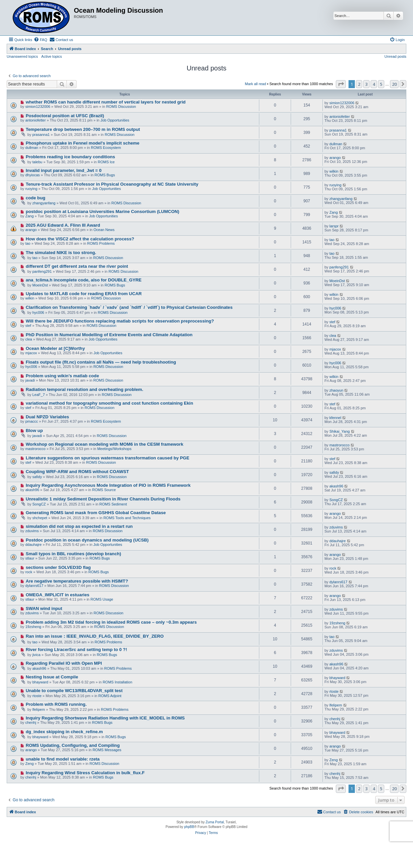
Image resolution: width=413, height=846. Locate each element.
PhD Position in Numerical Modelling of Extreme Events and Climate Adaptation (109, 334)
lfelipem (38, 709)
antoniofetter (35, 120)
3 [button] (366, 84)
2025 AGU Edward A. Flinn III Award (63, 225)
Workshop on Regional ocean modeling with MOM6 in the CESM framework (104, 444)
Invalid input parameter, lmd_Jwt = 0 (64, 170)
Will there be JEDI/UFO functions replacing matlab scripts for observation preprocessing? (120, 321)
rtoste (37, 696)
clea (28, 339)
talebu (37, 162)
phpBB (189, 827)
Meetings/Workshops (114, 449)
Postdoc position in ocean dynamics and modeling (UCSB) (87, 540)
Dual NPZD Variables (47, 416)
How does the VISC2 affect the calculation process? (80, 238)
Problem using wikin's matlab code (62, 375)
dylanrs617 (34, 586)
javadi (30, 380)
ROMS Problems (101, 243)
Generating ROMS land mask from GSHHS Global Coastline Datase (96, 512)
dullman (31, 148)
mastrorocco (35, 449)
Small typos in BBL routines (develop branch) (73, 553)
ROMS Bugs (105, 175)
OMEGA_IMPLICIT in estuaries (58, 594)
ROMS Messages (107, 750)
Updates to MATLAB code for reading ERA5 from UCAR (84, 293)
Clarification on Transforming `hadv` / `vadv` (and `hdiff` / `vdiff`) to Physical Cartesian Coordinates (129, 307)
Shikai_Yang (339, 431)
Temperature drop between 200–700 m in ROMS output (83, 129)
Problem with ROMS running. (56, 704)
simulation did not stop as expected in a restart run (79, 526)
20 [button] (394, 84)
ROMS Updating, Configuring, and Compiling (73, 745)
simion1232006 (37, 106)
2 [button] (359, 84)
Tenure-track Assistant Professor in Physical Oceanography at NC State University (112, 184)
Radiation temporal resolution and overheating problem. (84, 389)
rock (28, 572)
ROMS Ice (106, 162)
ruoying (31, 189)
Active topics (51, 56)
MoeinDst (40, 285)
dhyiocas (32, 175)
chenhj (30, 722)
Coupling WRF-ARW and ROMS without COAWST (77, 471)
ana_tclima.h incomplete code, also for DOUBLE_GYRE (84, 279)
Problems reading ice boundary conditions (70, 156)
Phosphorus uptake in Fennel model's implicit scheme (82, 143)
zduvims (32, 531)
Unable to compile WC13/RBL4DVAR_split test (74, 690)
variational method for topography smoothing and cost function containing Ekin (109, 403)
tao (27, 243)
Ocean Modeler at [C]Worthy (55, 348)
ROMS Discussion (121, 106)
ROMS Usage (102, 599)
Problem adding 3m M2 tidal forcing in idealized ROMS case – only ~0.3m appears (111, 622)
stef (28, 326)
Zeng (29, 764)
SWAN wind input (44, 608)
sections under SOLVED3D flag (58, 567)
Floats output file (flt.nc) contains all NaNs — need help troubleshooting (101, 362)
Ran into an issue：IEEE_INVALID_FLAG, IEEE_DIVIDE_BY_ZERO (95, 636)
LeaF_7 (38, 395)
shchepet (39, 518)
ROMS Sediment (113, 504)
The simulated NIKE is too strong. (61, 252)
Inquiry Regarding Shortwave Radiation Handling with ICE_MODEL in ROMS (105, 717)
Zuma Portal (214, 822)
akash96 (32, 490)
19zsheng (33, 627)
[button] (341, 84)
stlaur (29, 558)
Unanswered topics (22, 56)
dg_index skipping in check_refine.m (64, 731)
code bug (35, 197)
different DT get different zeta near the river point (77, 266)
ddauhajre (33, 545)
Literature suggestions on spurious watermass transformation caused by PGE (107, 457)
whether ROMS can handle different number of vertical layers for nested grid (106, 101)
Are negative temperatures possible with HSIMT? (77, 581)
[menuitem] (40, 40)
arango (335, 158)
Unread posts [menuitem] (395, 56)
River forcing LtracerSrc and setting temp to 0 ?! (76, 649)
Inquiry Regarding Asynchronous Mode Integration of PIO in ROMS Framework (108, 485)
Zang (29, 216)
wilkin (333, 171)
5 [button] (381, 84)
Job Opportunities (115, 120)
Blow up (34, 430)
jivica (36, 655)
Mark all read (255, 84)
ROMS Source (104, 490)
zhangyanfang (43, 203)
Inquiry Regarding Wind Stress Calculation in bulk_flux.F (85, 772)
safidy (37, 477)
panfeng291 (42, 271)
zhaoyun (336, 390)
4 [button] (374, 84)
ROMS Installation (117, 682)
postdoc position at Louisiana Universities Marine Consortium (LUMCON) (102, 211)
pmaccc (31, 421)
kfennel (335, 418)
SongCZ (39, 504)
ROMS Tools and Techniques (126, 518)
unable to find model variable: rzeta (63, 759)
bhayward (40, 682)
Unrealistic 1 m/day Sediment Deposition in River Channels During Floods (103, 498)
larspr (334, 226)
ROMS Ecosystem (106, 148)
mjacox (31, 353)
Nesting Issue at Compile (52, 676)
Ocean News (104, 230)
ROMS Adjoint (109, 696)
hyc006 (38, 312)
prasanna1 (41, 135)
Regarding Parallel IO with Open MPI (64, 663)
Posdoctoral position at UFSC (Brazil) (65, 115)
